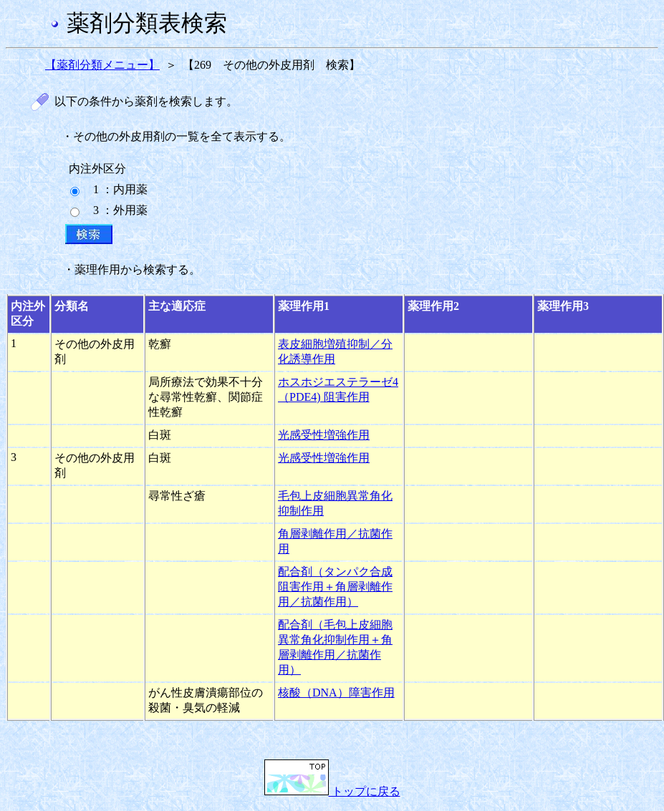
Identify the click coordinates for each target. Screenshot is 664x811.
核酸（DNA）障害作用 (336, 692)
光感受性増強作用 (324, 435)
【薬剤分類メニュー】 (102, 65)
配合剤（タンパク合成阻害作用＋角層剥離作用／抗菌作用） (335, 586)
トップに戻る (332, 791)
